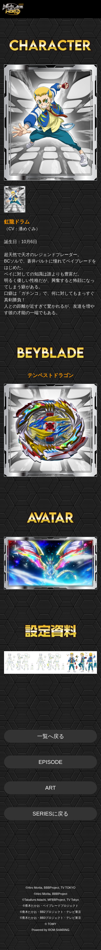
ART (50, 788)
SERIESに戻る (50, 814)
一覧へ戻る (50, 736)
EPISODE (50, 762)
